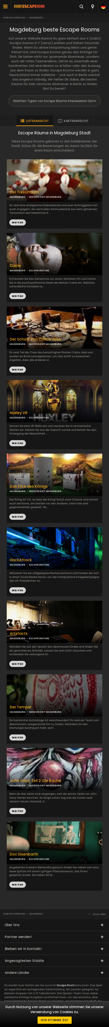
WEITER (17, 296)
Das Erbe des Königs (29, 486)
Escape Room (66, 985)
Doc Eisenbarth (24, 854)
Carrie (15, 265)
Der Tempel (20, 707)
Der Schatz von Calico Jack (35, 339)
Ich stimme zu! (54, 1020)
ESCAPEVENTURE (39, 270)
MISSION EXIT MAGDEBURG (45, 197)
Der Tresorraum (24, 192)
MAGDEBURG (17, 270)
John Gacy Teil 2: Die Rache (35, 780)
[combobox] (92, 6)
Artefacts (19, 633)
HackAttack (21, 560)
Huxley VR (18, 413)
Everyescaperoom (14, 17)
